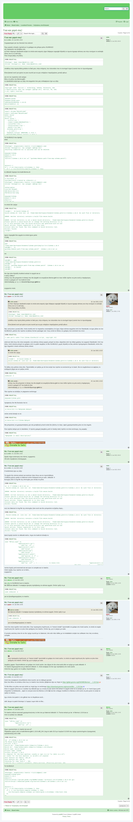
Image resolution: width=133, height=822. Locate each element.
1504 (111, 581)
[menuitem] (15, 21)
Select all (13, 59)
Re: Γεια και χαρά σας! (13, 294)
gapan (108, 306)
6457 (111, 310)
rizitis (107, 37)
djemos (108, 577)
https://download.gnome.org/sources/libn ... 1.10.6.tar (65, 686)
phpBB (60, 814)
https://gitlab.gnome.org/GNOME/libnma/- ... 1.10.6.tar (80, 682)
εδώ (8, 583)
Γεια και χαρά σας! (12, 30)
